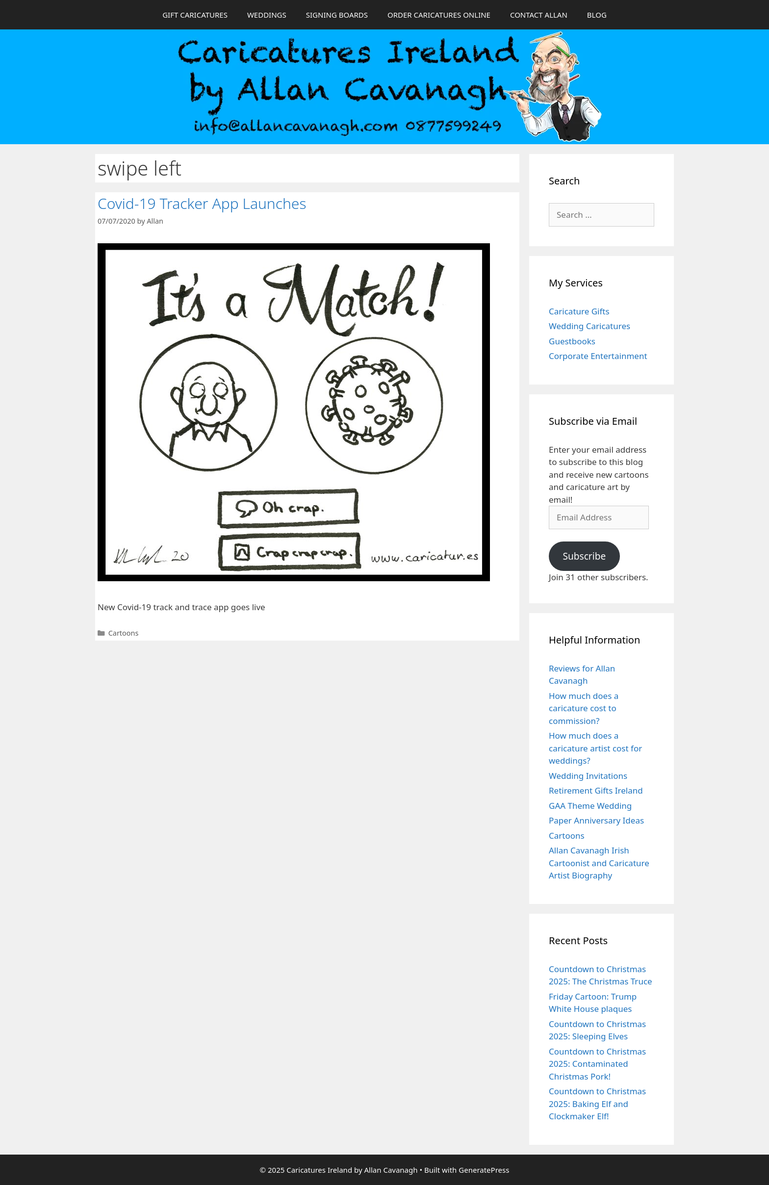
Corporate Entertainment (598, 355)
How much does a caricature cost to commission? (583, 708)
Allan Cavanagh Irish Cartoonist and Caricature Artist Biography (599, 863)
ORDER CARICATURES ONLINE (438, 15)
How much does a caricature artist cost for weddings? (595, 748)
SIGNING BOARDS (337, 15)
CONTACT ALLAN (538, 15)
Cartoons (123, 633)
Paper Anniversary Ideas (596, 820)
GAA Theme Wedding (590, 805)
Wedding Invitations (588, 775)
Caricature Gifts (579, 311)
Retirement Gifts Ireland (596, 790)
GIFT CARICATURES (195, 15)
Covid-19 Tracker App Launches (202, 203)
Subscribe (584, 556)
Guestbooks (572, 341)
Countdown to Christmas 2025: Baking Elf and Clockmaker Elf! (597, 1103)
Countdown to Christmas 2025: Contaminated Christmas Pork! (597, 1064)
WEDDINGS (266, 15)
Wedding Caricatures (589, 326)
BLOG (597, 15)
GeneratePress (484, 1170)
